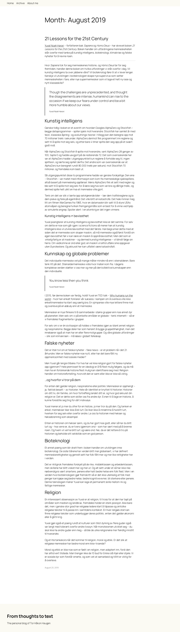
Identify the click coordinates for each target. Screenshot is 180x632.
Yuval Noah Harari (54, 45)
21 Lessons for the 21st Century (76, 38)
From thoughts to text (30, 616)
